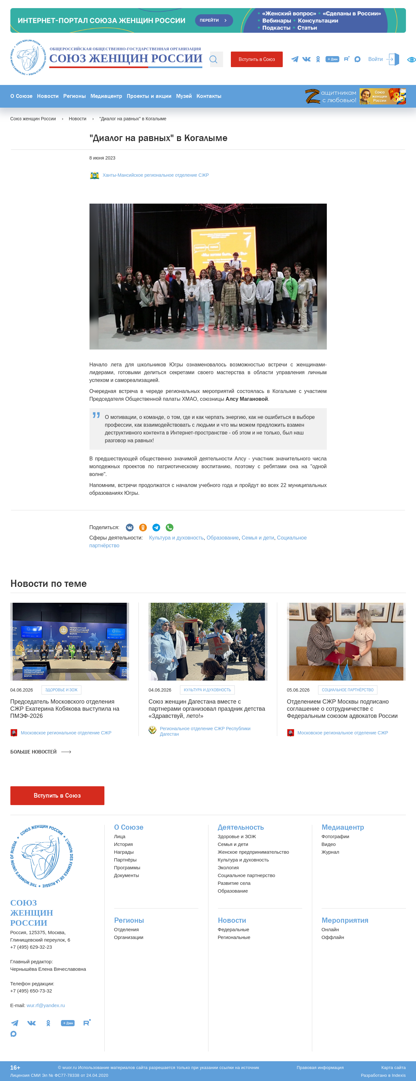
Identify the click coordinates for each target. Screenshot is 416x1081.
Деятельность (241, 827)
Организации (129, 937)
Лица (119, 836)
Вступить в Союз (257, 59)
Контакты (208, 96)
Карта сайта (393, 1067)
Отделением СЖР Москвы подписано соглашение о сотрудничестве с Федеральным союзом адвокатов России (342, 708)
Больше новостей (40, 751)
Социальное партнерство (246, 875)
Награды (124, 852)
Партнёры (125, 859)
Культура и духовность (176, 537)
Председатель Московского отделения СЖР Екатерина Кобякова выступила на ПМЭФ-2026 (64, 708)
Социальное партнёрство (348, 690)
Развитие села (234, 883)
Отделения (126, 929)
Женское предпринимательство (253, 852)
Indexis (399, 1075)
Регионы (74, 96)
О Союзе (21, 96)
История (123, 844)
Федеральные (233, 929)
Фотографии (336, 836)
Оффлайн (333, 937)
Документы (126, 875)
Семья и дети (258, 537)
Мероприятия (345, 920)
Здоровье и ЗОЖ (61, 690)
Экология (228, 867)
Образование (223, 537)
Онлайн (330, 929)
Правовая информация (320, 1067)
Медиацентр (106, 96)
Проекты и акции (149, 96)
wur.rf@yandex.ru (46, 1005)
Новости (48, 96)
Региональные (234, 937)
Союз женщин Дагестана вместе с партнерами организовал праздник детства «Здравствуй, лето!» (207, 708)
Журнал (330, 852)
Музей (184, 96)
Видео (329, 844)
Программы (127, 867)
